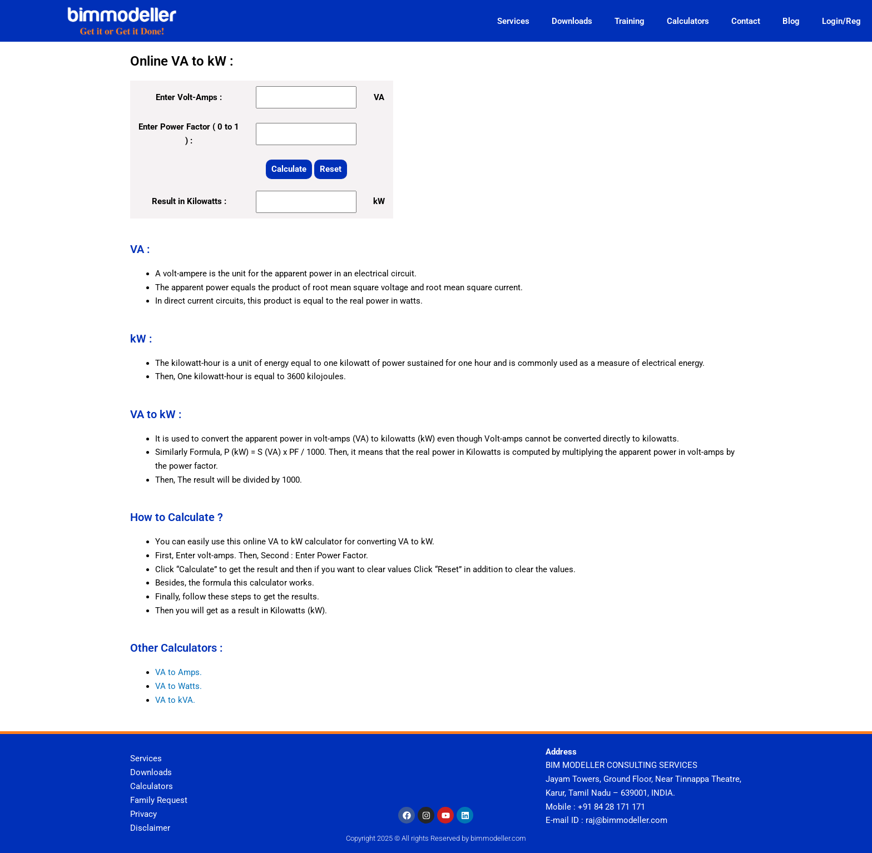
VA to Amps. (178, 672)
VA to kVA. (175, 700)
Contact (745, 21)
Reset (330, 169)
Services (513, 21)
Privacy (143, 814)
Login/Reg (841, 21)
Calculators (688, 21)
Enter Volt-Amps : (189, 97)
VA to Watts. (178, 686)
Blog (791, 21)
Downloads (572, 21)
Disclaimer (150, 827)
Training (630, 21)
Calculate (288, 169)
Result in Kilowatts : (189, 201)
